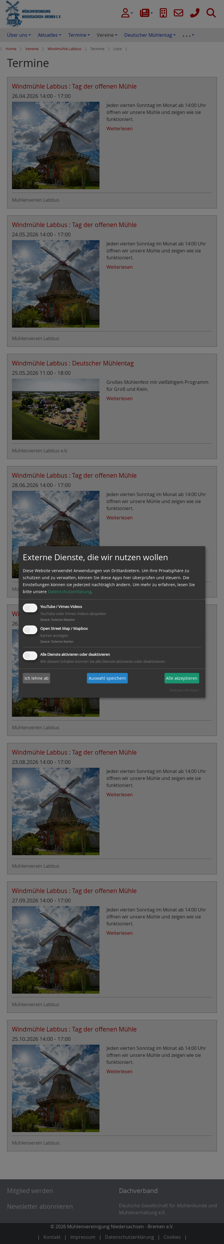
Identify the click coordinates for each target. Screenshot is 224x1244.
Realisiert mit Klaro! (184, 690)
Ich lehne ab (36, 678)
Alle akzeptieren (181, 678)
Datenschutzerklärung (69, 591)
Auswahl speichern (107, 678)
